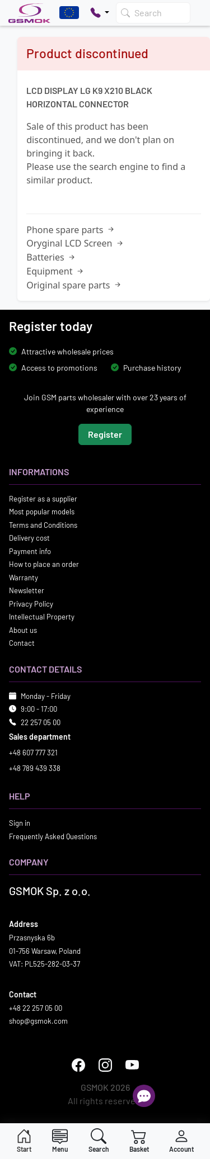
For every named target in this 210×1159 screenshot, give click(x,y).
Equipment (55, 271)
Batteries (51, 257)
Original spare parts (74, 285)
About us (23, 630)
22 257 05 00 (40, 722)
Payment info (30, 551)
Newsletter (26, 590)
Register (105, 434)
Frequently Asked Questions (53, 836)
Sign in (19, 823)
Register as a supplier (43, 498)
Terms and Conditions (43, 525)
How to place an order (44, 564)
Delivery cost (29, 537)
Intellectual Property (41, 616)
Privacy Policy (31, 603)
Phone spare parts (70, 230)
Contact (22, 642)
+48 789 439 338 (34, 768)
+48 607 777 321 (33, 752)
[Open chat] (144, 1095)
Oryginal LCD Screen (75, 243)
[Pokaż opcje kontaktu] (100, 12)
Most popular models (41, 511)
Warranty (23, 577)
